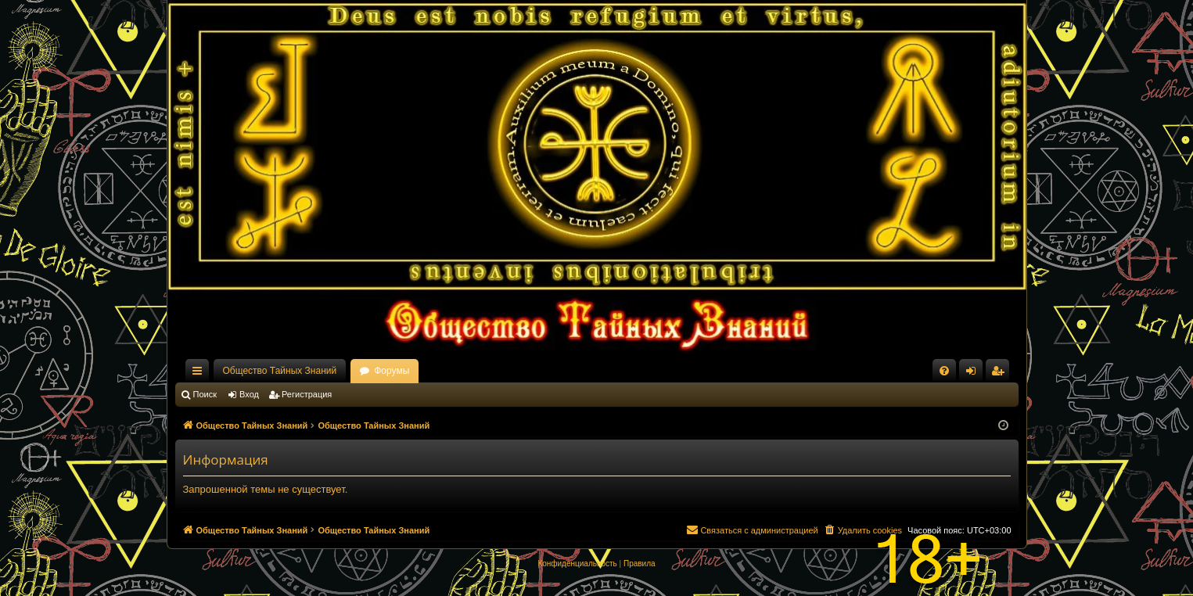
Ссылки (200, 373)
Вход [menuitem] (974, 373)
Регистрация (307, 394)
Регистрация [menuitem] (1000, 373)
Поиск (205, 394)
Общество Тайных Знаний (280, 370)
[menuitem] (944, 370)
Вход (249, 394)
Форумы (391, 370)
